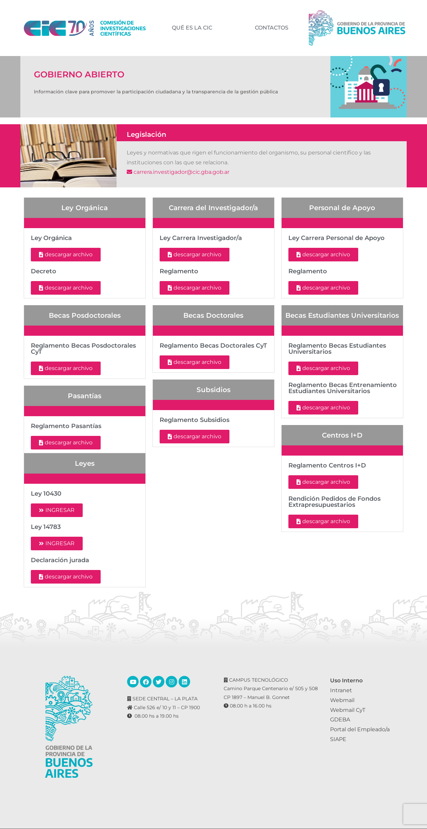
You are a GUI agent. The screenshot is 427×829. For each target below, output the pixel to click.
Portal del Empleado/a (360, 729)
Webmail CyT (347, 710)
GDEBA (340, 719)
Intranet (341, 690)
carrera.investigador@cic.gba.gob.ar (178, 172)
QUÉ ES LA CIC (191, 28)
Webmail (342, 700)
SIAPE (338, 739)
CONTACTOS (271, 28)
